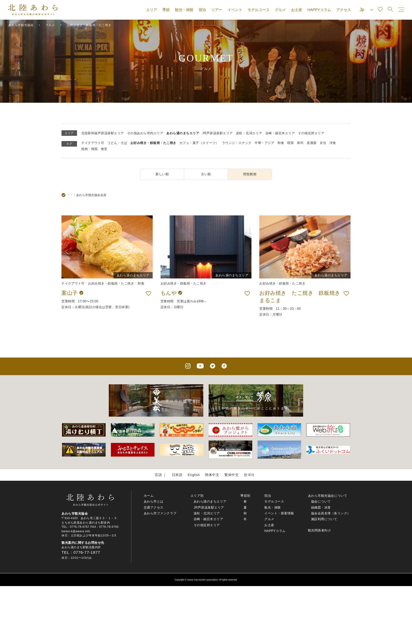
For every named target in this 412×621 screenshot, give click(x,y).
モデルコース (259, 10)
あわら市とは (153, 501)
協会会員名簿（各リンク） (331, 513)
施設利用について (324, 519)
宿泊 (202, 10)
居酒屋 (312, 143)
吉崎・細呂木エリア (280, 133)
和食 (280, 143)
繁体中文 (231, 475)
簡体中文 (212, 475)
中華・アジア (264, 143)
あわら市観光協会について (327, 496)
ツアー (216, 10)
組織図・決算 (321, 507)
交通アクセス (153, 507)
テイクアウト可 (92, 143)
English (194, 475)
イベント (235, 10)
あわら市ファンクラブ (160, 513)
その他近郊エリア (311, 133)
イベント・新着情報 (279, 513)
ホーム (149, 496)
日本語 (177, 475)
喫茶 (290, 143)
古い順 (206, 174)
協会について (321, 501)
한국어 (249, 475)
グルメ (280, 10)
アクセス (343, 10)
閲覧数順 (249, 174)
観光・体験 (184, 10)
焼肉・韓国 (89, 149)
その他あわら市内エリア (145, 133)
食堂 (104, 149)
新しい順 (162, 174)
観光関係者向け (319, 530)
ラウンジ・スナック (237, 143)
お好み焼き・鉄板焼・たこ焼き (153, 143)
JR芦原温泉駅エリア (217, 133)
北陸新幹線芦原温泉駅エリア (102, 133)
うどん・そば (117, 143)
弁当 (323, 143)
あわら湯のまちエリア (182, 133)
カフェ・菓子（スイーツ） (199, 143)
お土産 (296, 10)
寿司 (300, 143)
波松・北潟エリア (249, 133)
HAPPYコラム (319, 10)
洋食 (332, 143)
